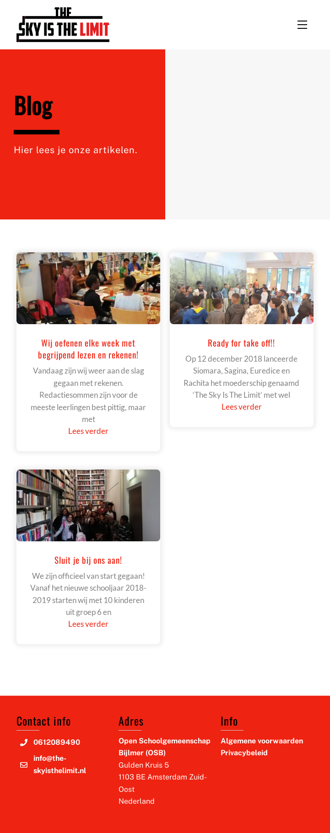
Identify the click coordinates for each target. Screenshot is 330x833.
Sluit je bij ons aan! (88, 559)
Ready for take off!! (241, 342)
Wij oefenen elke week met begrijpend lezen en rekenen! (88, 348)
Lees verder (88, 431)
